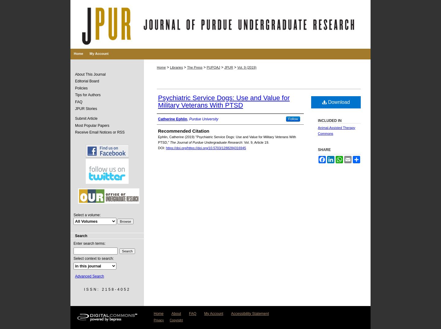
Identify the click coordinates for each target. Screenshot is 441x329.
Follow (293, 119)
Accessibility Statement (250, 314)
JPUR (228, 67)
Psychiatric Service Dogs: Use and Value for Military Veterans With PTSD (224, 101)
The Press (194, 67)
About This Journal (90, 74)
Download (336, 102)
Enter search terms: (90, 243)
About (176, 314)
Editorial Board (87, 81)
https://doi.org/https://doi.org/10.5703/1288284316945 (206, 148)
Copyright (176, 320)
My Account (213, 314)
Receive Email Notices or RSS (100, 132)
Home (161, 67)
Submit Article (86, 118)
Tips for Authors (88, 95)
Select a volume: (87, 215)
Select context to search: (94, 258)
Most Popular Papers (92, 125)
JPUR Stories (86, 109)
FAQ (78, 102)
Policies (81, 88)
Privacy (159, 320)
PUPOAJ (213, 67)
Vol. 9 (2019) (246, 67)
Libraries (176, 67)
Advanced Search (89, 276)
